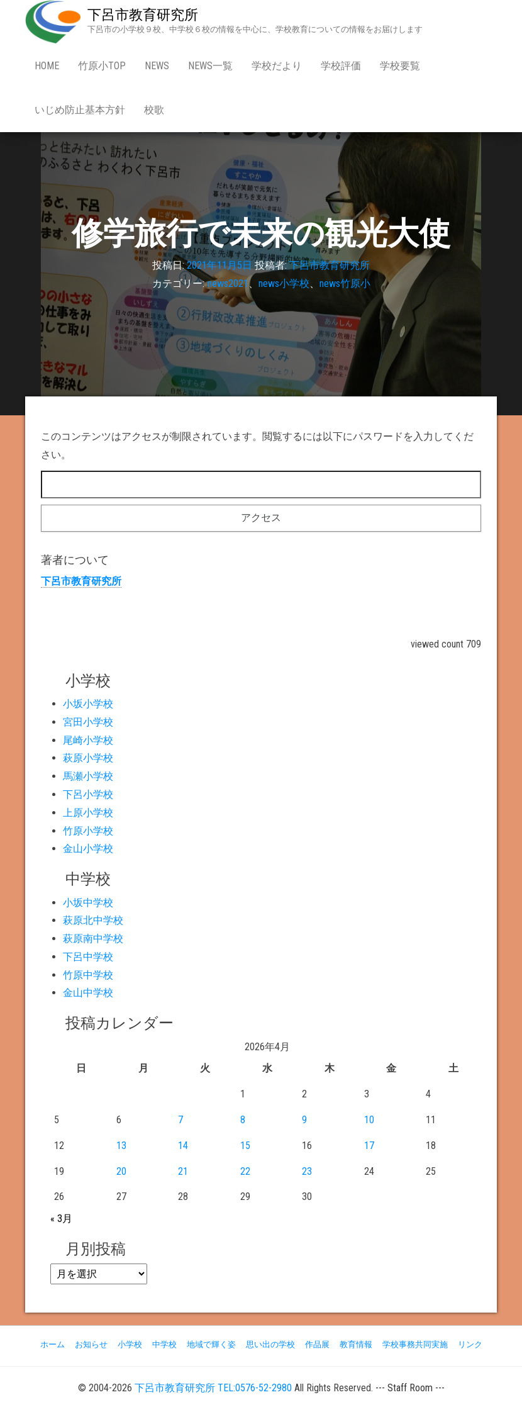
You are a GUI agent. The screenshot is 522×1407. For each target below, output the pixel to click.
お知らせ (91, 1344)
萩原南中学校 (93, 939)
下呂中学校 (88, 957)
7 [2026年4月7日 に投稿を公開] (180, 1120)
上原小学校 (88, 813)
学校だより (277, 66)
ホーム (52, 1344)
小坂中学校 (88, 903)
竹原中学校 (88, 975)
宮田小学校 (88, 722)
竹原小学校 (88, 831)
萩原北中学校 (93, 920)
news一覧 (210, 66)
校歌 (154, 110)
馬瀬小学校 (88, 776)
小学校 (130, 1344)
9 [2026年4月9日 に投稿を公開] (304, 1120)
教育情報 (356, 1344)
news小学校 (283, 283)
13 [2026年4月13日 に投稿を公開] (121, 1146)
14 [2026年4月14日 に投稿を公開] (183, 1146)
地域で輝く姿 (211, 1344)
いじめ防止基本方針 (80, 110)
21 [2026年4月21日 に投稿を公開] (183, 1171)
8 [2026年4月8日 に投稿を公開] (242, 1120)
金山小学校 (88, 849)
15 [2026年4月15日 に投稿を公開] (245, 1146)
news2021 (228, 283)
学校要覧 (400, 66)
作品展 (317, 1344)
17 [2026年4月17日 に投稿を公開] (369, 1146)
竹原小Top (102, 66)
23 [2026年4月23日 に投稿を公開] (307, 1171)
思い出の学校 (270, 1344)
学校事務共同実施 (415, 1344)
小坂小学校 (88, 704)
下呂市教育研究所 (142, 15)
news (157, 66)
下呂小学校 (88, 794)
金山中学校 (88, 993)
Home (47, 66)
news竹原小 (344, 283)
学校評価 (341, 66)
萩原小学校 (88, 758)
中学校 (164, 1344)
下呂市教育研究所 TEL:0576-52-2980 (213, 1388)
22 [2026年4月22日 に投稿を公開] (245, 1171)
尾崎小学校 (88, 740)
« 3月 (61, 1219)
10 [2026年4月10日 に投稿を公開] (369, 1120)
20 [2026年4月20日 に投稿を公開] (121, 1171)
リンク (470, 1344)
